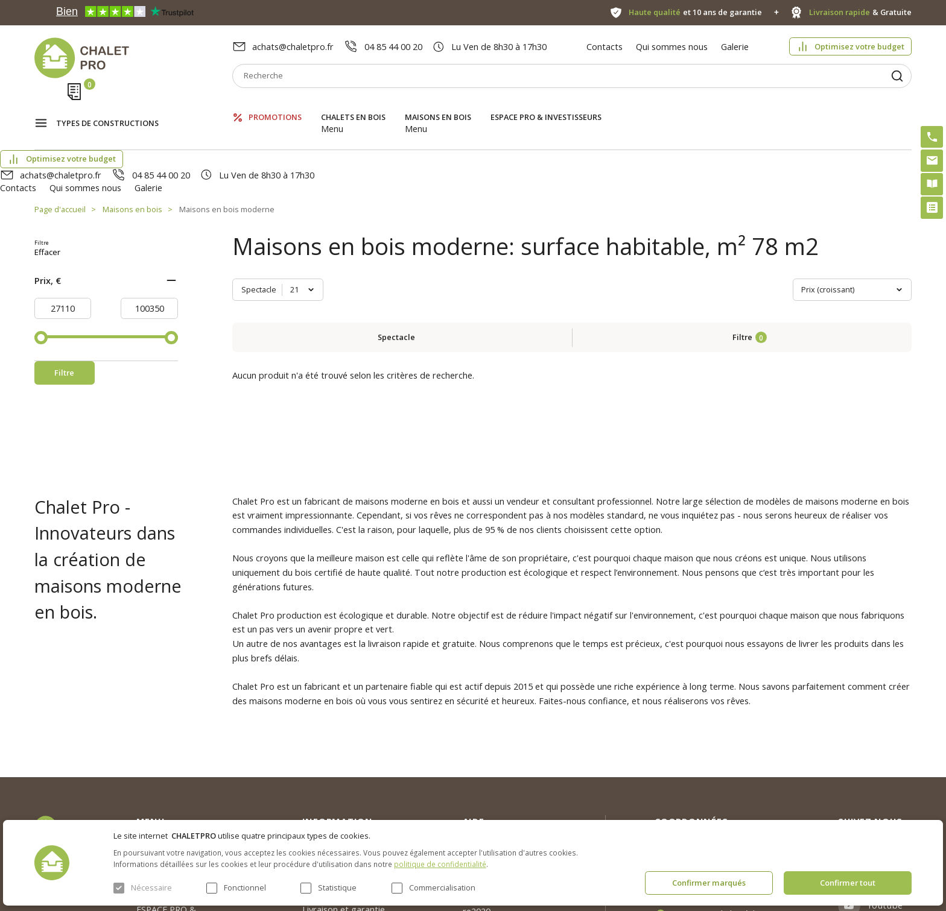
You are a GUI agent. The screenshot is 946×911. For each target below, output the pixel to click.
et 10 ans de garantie (696, 12)
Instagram (889, 728)
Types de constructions (107, 106)
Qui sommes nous (672, 46)
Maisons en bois (438, 105)
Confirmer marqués (709, 882)
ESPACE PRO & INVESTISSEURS (546, 105)
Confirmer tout (847, 882)
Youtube (885, 787)
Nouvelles (321, 748)
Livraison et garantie (343, 792)
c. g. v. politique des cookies (357, 813)
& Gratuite (860, 12)
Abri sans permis (496, 760)
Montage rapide (495, 816)
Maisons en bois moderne (227, 144)
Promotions (275, 105)
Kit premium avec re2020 (498, 787)
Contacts (604, 46)
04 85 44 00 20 (393, 46)
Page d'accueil (60, 144)
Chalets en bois (353, 105)
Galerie (735, 46)
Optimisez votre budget (859, 46)
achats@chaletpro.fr (293, 46)
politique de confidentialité (440, 864)
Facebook (888, 758)
